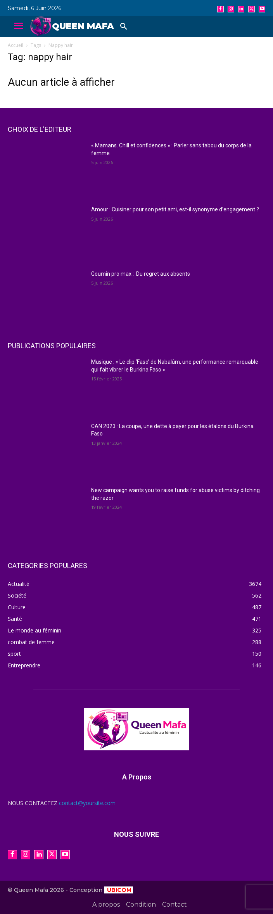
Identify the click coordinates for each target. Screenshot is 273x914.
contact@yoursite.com (87, 803)
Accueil (15, 45)
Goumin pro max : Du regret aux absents (140, 274)
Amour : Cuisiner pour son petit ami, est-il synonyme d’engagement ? (175, 209)
